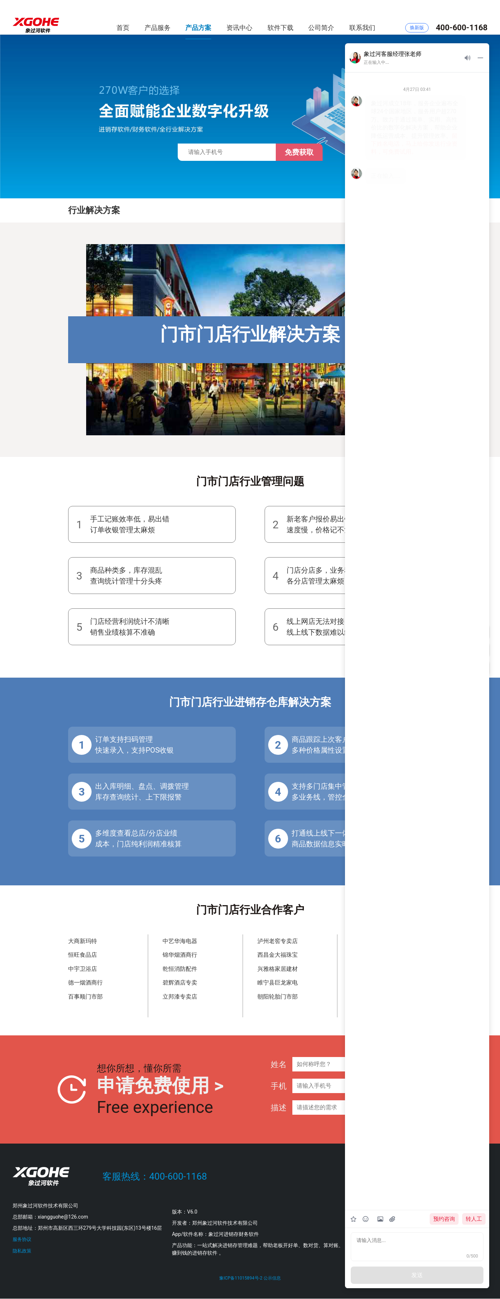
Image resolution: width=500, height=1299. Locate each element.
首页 (122, 17)
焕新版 (417, 17)
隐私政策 (23, 1250)
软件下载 (280, 17)
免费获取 (299, 152)
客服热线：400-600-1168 (154, 1176)
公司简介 (321, 17)
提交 (425, 1089)
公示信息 (273, 1278)
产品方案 (198, 17)
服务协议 (23, 1239)
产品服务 (158, 17)
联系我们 (362, 17)
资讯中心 (239, 17)
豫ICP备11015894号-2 (240, 1278)
